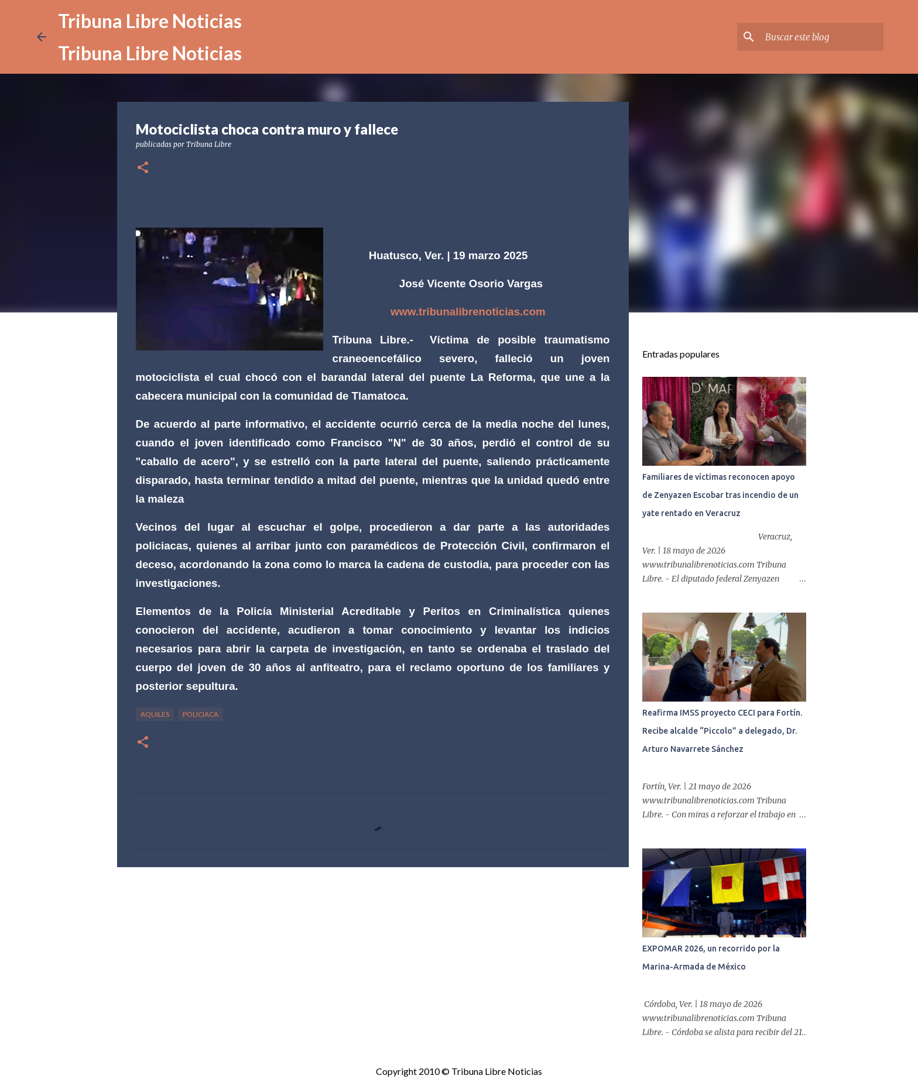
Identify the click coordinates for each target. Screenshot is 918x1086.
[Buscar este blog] (822, 37)
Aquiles (155, 714)
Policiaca (200, 714)
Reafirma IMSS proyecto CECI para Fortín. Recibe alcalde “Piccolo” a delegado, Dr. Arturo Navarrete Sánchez (722, 731)
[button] (143, 168)
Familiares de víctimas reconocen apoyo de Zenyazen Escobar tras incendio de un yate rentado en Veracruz (720, 495)
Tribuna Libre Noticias (150, 20)
